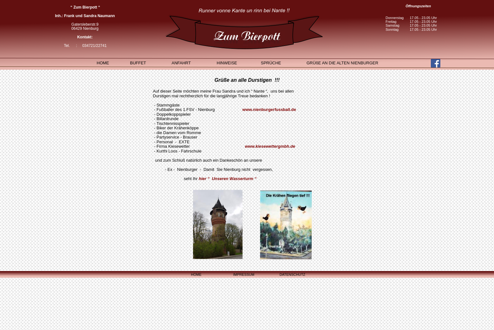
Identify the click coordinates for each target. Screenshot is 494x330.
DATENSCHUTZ (292, 274)
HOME (196, 274)
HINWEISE (227, 63)
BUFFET (138, 63)
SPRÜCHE (271, 63)
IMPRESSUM (244, 274)
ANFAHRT (181, 63)
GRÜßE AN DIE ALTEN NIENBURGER (342, 63)
